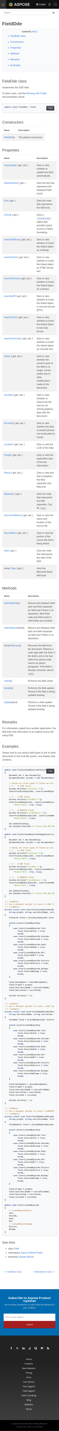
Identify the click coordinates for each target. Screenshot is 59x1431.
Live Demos (28, 1381)
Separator (9, 494)
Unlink (7, 681)
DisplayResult (11, 183)
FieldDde (8, 137)
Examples (15, 65)
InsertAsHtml (10, 257)
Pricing (29, 1372)
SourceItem (10, 533)
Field (16, 1248)
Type (13, 568)
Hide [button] (34, 31)
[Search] (26, 13)
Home (29, 1359)
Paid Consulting (28, 1395)
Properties (15, 47)
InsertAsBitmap (12, 239)
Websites (29, 1404)
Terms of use (31, 1427)
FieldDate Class (13, 1272)
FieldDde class (18, 36)
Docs (28, 1377)
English (41, 4)
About (29, 1409)
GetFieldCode (11, 603)
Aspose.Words (26, 1257)
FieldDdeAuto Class (44, 1272)
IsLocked (8, 423)
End (6, 200)
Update (8, 688)
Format (7, 215)
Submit (29, 1324)
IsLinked (8, 395)
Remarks (15, 59)
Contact (39, 1427)
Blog (29, 1400)
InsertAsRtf (9, 296)
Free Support (29, 1386)
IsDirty (7, 356)
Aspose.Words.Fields (32, 1252)
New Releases (28, 1368)
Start (6, 550)
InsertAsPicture (12, 278)
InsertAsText (10, 317)
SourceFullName (12, 515)
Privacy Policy (21, 1427)
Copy (50, 108)
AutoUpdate (10, 165)
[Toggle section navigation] (53, 13)
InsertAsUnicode (12, 338)
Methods (14, 53)
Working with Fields (36, 93)
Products (29, 1363)
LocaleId (8, 444)
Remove (15, 645)
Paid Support (29, 1390)
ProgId (7, 455)
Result (7, 472)
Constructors (17, 42)
